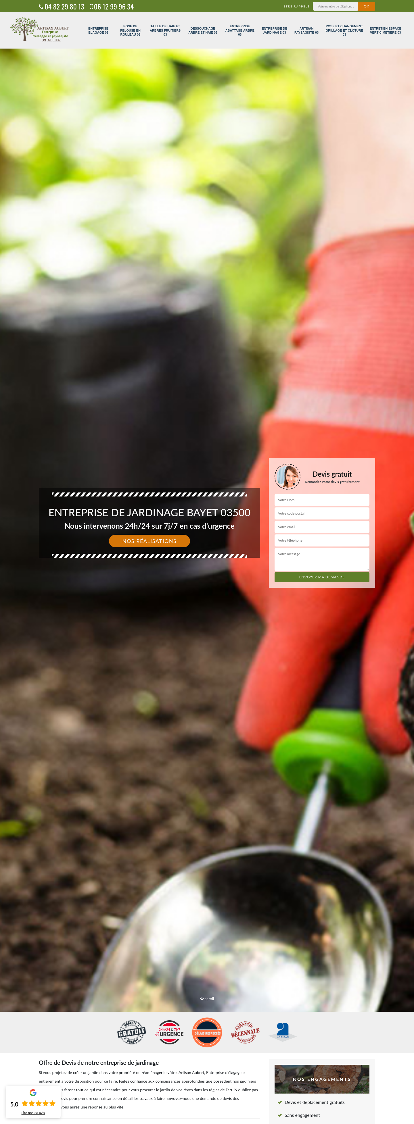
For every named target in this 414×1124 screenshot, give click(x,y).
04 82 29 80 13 (61, 6)
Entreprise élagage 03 (98, 30)
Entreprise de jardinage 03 (274, 30)
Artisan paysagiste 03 (306, 30)
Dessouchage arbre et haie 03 (202, 30)
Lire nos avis (33, 1113)
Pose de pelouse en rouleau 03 (130, 30)
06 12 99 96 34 (112, 6)
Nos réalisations (149, 541)
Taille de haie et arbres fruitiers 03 (165, 30)
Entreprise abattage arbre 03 (239, 30)
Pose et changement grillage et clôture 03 (344, 30)
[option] (207, 562)
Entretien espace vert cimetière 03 (385, 30)
